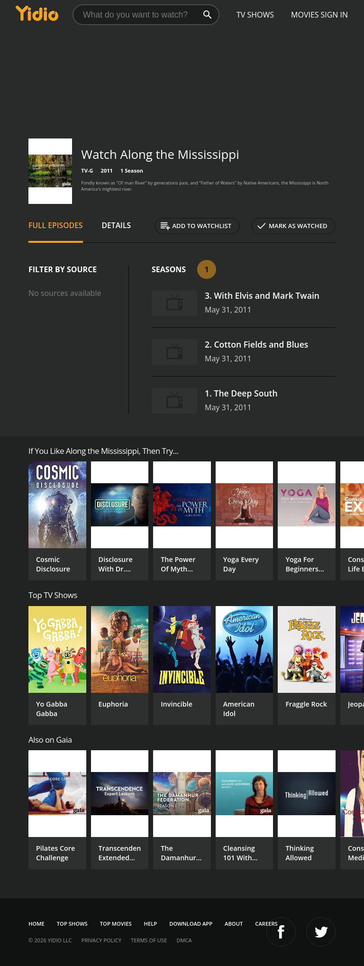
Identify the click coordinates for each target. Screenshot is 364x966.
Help (150, 923)
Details (116, 225)
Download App (190, 923)
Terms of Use (149, 940)
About (234, 923)
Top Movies (116, 923)
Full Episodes (55, 225)
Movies (305, 14)
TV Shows (255, 14)
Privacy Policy (101, 940)
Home (36, 923)
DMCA (183, 940)
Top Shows (72, 923)
